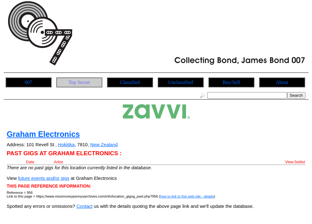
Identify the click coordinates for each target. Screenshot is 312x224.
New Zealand (104, 144)
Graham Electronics (43, 134)
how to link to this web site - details (187, 196)
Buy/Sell (231, 82)
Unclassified (180, 82)
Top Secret (79, 82)
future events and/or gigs (43, 178)
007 (28, 82)
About (282, 82)
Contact (85, 206)
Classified (130, 82)
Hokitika (66, 144)
